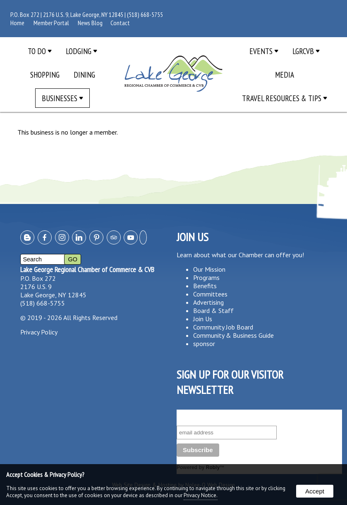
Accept (314, 491)
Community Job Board (223, 327)
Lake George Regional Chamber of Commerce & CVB (87, 269)
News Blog (90, 23)
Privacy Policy (38, 332)
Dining (84, 74)
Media (284, 74)
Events (263, 51)
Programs (206, 277)
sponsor (204, 343)
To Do (40, 51)
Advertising (208, 302)
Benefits (205, 286)
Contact (120, 23)
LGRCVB (306, 51)
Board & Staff (213, 310)
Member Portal (51, 23)
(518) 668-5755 (145, 14)
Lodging (81, 51)
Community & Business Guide (233, 335)
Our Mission (209, 269)
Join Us (202, 319)
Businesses (62, 98)
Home (17, 23)
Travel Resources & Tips (284, 98)
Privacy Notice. (201, 495)
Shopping (45, 74)
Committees (210, 294)
